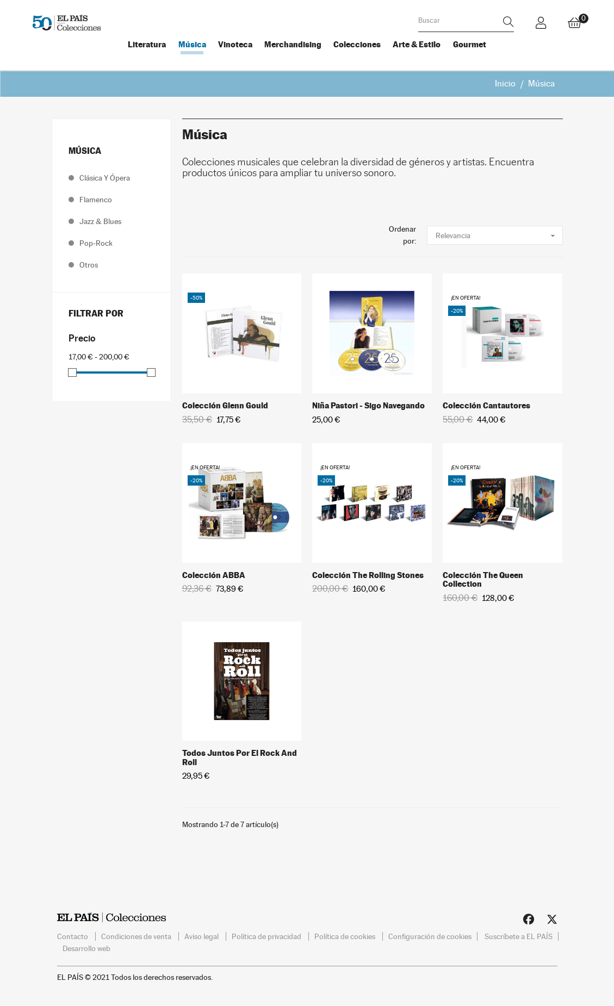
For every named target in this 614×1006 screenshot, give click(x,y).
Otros (88, 264)
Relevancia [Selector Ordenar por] (499, 235)
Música (85, 151)
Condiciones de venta (137, 936)
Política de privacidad (267, 936)
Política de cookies (345, 936)
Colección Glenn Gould (225, 405)
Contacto (73, 936)
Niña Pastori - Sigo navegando (368, 405)
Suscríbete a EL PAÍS (519, 936)
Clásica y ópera (104, 177)
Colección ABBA (213, 575)
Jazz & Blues (100, 221)
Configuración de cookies (430, 936)
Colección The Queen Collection (483, 579)
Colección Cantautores (486, 405)
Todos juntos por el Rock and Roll (239, 757)
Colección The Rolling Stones (368, 575)
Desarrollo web (86, 948)
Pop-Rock (96, 243)
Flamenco (95, 199)
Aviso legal (202, 936)
